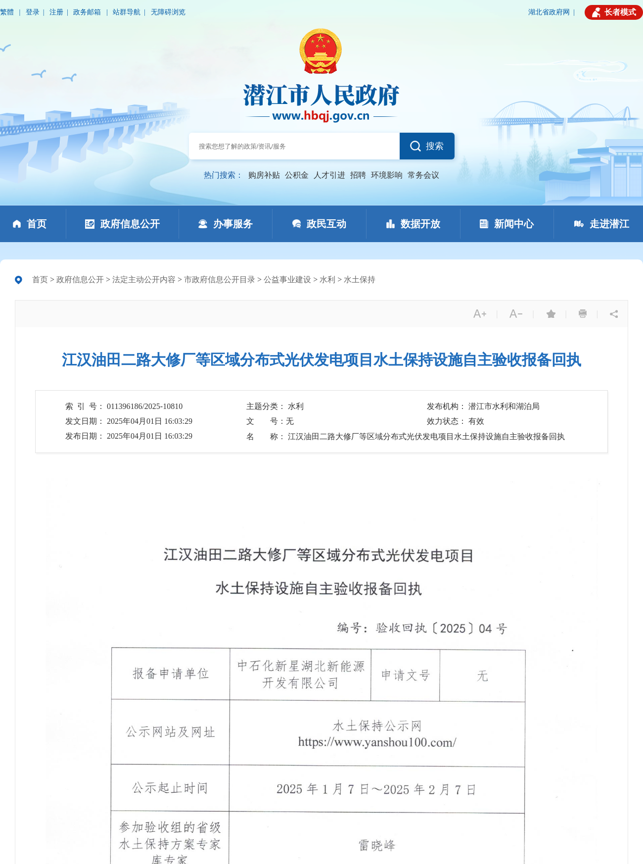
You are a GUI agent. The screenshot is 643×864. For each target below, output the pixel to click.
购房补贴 (264, 175)
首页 (40, 279)
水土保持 (359, 279)
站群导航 (126, 12)
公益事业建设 (287, 279)
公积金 (297, 175)
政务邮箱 (88, 12)
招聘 (358, 175)
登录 (33, 12)
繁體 (8, 12)
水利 (327, 279)
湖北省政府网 (549, 12)
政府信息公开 (80, 279)
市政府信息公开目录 (219, 279)
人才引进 (329, 175)
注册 (56, 12)
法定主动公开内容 (144, 279)
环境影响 (387, 175)
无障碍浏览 (168, 12)
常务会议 (423, 175)
